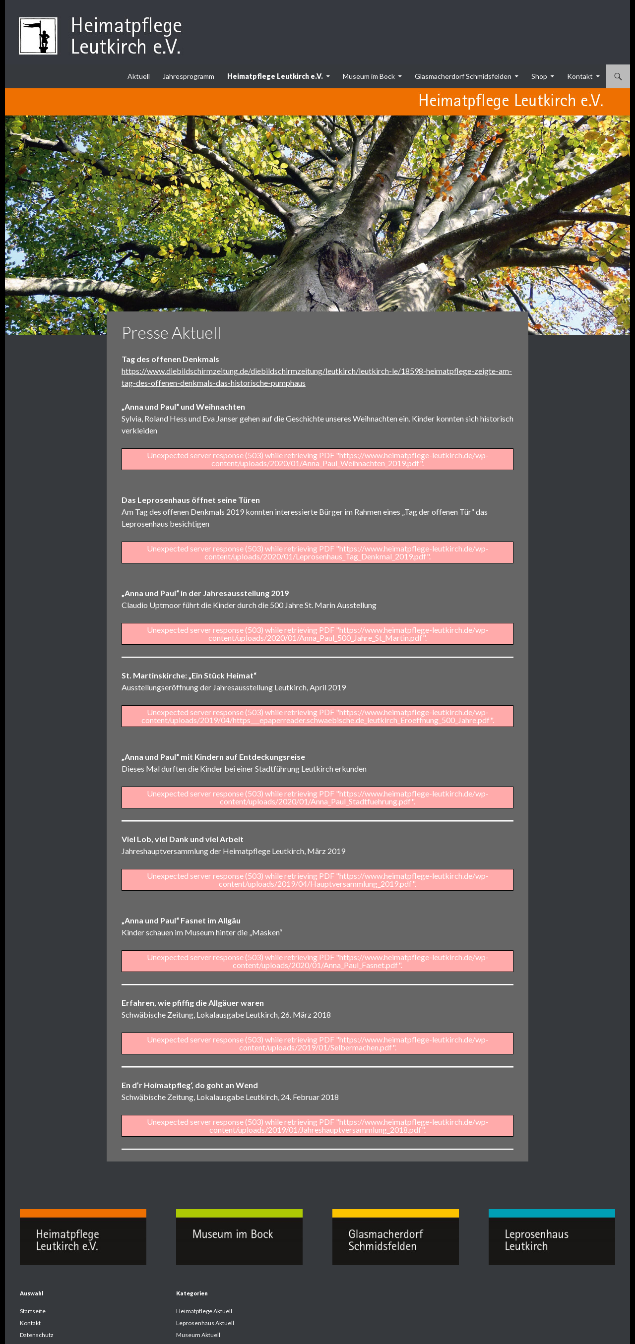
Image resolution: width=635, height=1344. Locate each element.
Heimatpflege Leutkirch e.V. (275, 76)
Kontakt (580, 76)
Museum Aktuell (198, 1335)
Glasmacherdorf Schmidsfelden (463, 76)
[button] (22, 1322)
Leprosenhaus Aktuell (205, 1323)
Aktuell (138, 76)
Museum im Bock (369, 76)
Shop (539, 76)
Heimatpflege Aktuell (204, 1311)
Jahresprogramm (188, 76)
